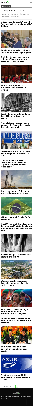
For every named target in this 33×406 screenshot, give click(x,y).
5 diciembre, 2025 (5, 14)
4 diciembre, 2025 (15, 14)
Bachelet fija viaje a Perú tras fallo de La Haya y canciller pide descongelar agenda (16, 51)
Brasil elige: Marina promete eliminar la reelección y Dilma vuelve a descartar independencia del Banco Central (15, 59)
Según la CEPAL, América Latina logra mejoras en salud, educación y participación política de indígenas (14, 311)
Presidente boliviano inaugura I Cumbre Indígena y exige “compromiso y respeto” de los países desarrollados (15, 124)
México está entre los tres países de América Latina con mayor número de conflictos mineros (14, 283)
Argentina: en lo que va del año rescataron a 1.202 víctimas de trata (16, 255)
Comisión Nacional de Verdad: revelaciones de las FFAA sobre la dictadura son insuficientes (16, 116)
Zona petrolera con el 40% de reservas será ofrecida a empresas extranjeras (15, 191)
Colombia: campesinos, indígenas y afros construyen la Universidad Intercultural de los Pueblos (16, 320)
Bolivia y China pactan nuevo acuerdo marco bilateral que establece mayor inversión (14, 348)
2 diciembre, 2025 (5, 16)
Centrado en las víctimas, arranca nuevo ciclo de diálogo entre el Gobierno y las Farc (15, 153)
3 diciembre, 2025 (25, 14)
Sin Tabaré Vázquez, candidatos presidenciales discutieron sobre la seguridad (13, 87)
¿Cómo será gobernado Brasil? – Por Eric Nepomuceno (16, 218)
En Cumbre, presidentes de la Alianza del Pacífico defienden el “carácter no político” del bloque (16, 23)
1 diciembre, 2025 (15, 16)
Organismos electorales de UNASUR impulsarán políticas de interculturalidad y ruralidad (16, 377)
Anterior (5, 386)
